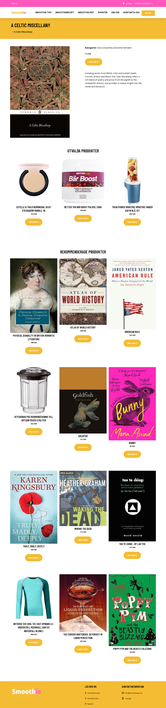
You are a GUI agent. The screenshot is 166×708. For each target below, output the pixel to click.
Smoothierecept (93, 693)
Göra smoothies (105, 47)
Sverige (129, 3)
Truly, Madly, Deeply (33, 546)
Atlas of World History (83, 327)
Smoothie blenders (122, 47)
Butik (148, 13)
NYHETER (102, 12)
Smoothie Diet (92, 698)
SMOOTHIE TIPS (43, 12)
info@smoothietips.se (144, 3)
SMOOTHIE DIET (86, 12)
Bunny (132, 442)
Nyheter (90, 704)
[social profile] (20, 3)
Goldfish (83, 436)
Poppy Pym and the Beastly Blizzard (132, 648)
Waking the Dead (83, 528)
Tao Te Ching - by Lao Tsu (132, 544)
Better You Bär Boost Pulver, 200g (83, 207)
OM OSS (115, 12)
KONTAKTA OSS (131, 12)
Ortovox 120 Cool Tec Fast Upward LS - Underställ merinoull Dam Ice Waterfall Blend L (33, 627)
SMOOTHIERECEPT (64, 12)
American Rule (132, 331)
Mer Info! (94, 62)
